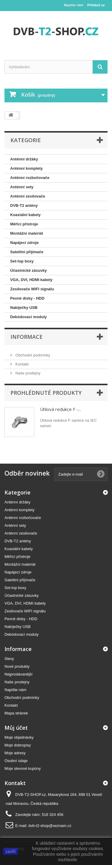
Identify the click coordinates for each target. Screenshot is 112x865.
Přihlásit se (96, 5)
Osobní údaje (15, 760)
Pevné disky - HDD (27, 298)
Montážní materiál (26, 233)
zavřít (10, 851)
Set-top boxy (22, 261)
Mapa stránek (16, 713)
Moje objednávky (19, 737)
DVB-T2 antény (24, 205)
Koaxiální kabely (25, 215)
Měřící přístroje (24, 224)
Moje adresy (15, 753)
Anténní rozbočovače (29, 177)
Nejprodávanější (18, 674)
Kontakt (21, 364)
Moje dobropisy (17, 745)
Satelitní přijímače (26, 252)
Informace (26, 336)
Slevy (9, 658)
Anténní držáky (24, 159)
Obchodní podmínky (32, 355)
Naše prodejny (27, 373)
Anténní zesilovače (27, 196)
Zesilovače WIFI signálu (32, 289)
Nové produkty (17, 666)
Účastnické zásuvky (28, 270)
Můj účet (16, 727)
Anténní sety (21, 187)
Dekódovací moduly (28, 317)
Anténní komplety (26, 168)
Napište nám (73, 5)
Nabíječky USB (24, 307)
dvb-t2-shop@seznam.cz (49, 825)
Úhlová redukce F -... (60, 409)
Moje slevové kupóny (22, 768)
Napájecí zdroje (24, 242)
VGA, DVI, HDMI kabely (31, 279)
